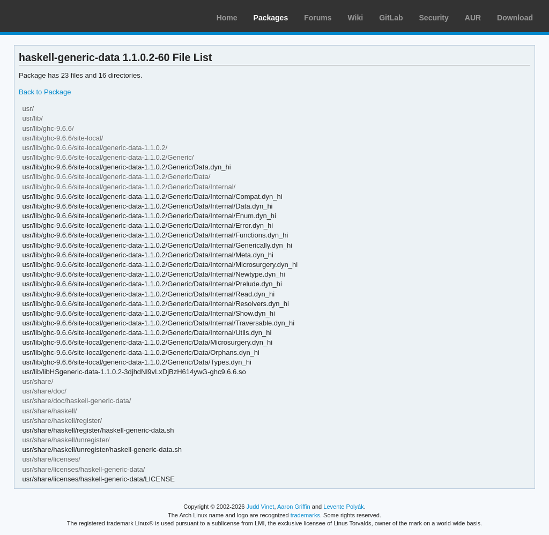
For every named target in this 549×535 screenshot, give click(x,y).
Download (515, 17)
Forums (317, 17)
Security (434, 17)
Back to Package (45, 92)
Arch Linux (59, 16)
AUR (473, 17)
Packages (271, 17)
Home (227, 17)
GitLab (391, 17)
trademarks (305, 515)
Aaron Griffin (293, 506)
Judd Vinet (260, 506)
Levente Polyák (343, 506)
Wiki (355, 17)
